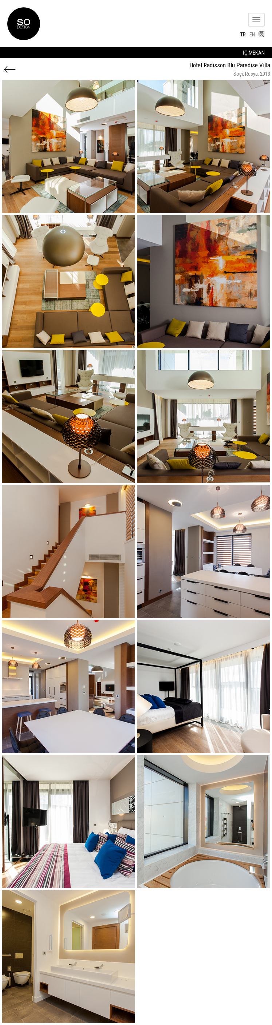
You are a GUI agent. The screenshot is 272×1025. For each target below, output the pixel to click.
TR (243, 34)
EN (252, 34)
